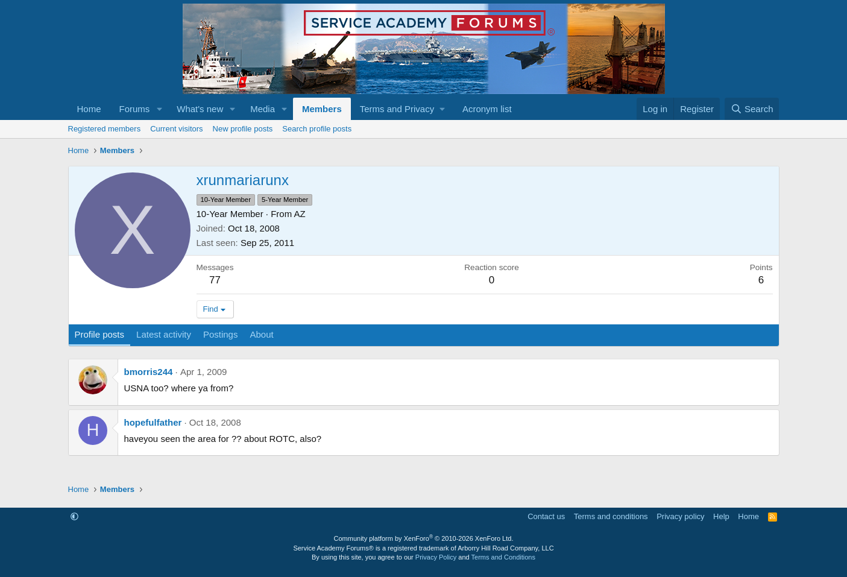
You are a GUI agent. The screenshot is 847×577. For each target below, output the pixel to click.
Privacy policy (680, 516)
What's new (200, 109)
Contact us (546, 516)
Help (721, 516)
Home (89, 109)
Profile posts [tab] (100, 334)
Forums (134, 109)
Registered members (104, 128)
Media (262, 109)
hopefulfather (153, 422)
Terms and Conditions (503, 557)
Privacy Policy (435, 557)
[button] (159, 109)
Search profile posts (316, 128)
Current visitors (176, 128)
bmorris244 (148, 372)
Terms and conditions (611, 516)
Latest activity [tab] (163, 334)
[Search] (752, 109)
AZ (300, 214)
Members (322, 109)
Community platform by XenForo (424, 538)
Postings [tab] (220, 334)
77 (215, 280)
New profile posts (243, 128)
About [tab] (261, 334)
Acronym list (487, 109)
